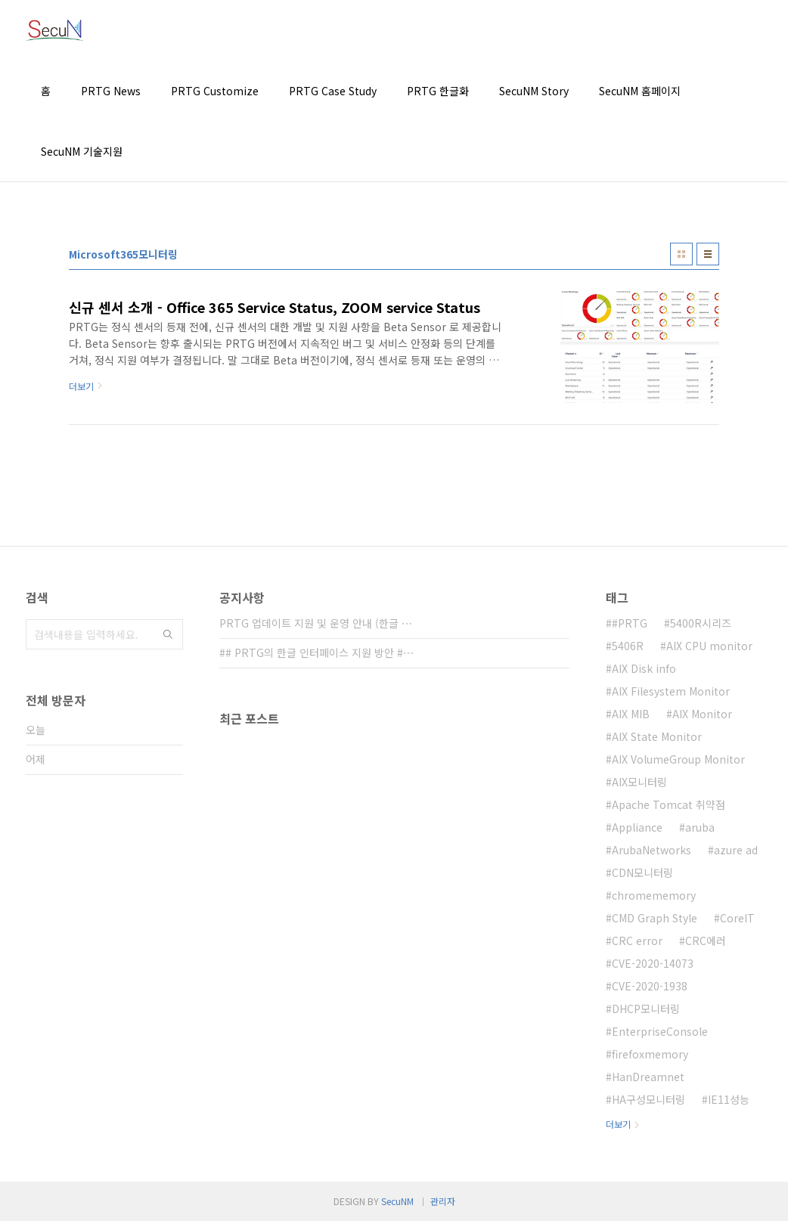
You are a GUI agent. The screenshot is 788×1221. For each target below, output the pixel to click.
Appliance (637, 827)
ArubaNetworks (651, 849)
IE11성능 (728, 1099)
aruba (700, 827)
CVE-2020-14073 (652, 963)
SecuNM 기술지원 (82, 151)
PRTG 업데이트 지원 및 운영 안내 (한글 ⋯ (315, 623)
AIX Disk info (644, 668)
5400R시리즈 (700, 623)
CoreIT (737, 917)
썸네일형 (681, 254)
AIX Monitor (702, 713)
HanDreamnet (648, 1076)
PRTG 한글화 (438, 90)
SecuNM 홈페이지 (640, 90)
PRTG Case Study (333, 90)
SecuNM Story (534, 90)
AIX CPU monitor (709, 645)
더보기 (618, 1123)
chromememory (654, 895)
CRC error (637, 940)
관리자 (442, 1201)
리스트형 (707, 254)
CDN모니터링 (642, 872)
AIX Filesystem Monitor (671, 691)
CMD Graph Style (654, 917)
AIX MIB (631, 713)
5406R (628, 645)
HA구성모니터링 (648, 1099)
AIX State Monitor (657, 736)
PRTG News (111, 90)
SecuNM (397, 1201)
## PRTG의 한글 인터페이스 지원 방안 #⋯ (316, 652)
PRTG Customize (215, 90)
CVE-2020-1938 (649, 985)
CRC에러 (705, 940)
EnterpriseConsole (660, 1031)
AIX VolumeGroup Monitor (678, 759)
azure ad (736, 849)
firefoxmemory (650, 1053)
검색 (168, 634)
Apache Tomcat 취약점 (668, 804)
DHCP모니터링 (646, 1008)
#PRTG (629, 623)
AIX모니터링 (639, 781)
